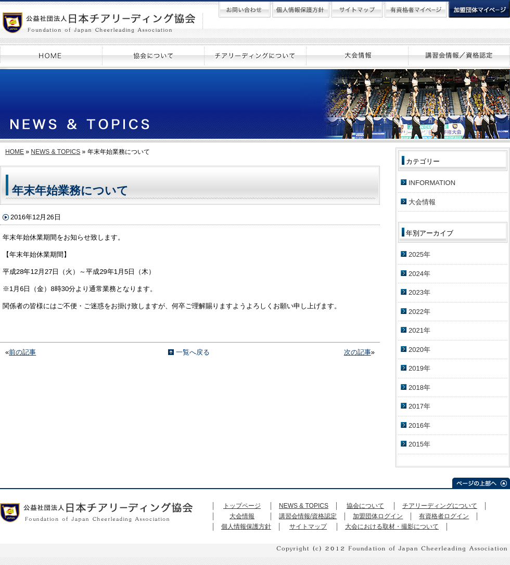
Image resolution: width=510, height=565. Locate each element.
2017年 (419, 406)
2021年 (419, 330)
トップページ (242, 505)
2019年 (419, 368)
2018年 (419, 387)
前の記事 (22, 352)
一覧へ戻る (193, 352)
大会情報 (422, 202)
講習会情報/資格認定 (308, 516)
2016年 (419, 425)
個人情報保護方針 (246, 526)
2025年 (419, 254)
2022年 (419, 312)
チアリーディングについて (439, 505)
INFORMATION (432, 183)
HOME (14, 151)
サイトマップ (308, 526)
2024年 (419, 274)
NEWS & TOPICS (55, 151)
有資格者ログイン (444, 516)
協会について (365, 505)
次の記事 (357, 352)
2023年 (419, 292)
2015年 (419, 444)
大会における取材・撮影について (392, 526)
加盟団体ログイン (378, 516)
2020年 (419, 349)
